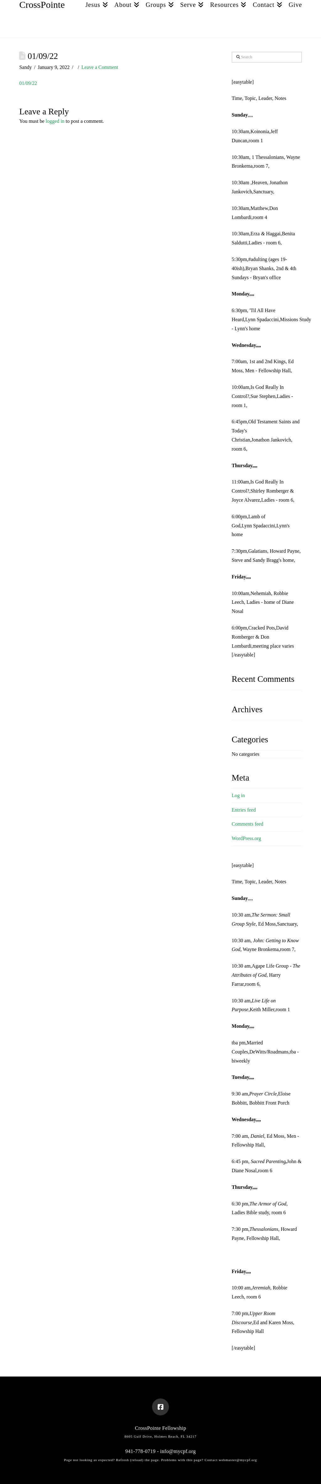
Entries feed (244, 810)
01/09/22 (28, 83)
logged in (55, 121)
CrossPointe (42, 4)
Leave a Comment (100, 67)
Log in (238, 795)
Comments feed (247, 824)
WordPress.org (246, 838)
